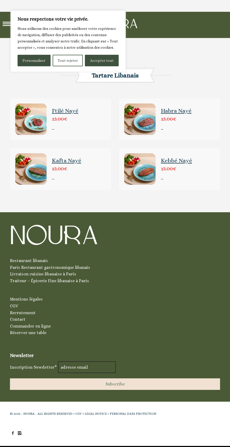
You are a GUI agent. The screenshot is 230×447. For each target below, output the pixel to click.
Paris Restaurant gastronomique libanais (50, 267)
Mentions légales (26, 299)
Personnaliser (34, 60)
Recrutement (23, 312)
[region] (68, 41)
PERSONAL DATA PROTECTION (133, 414)
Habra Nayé (176, 110)
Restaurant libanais (29, 260)
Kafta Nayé (66, 160)
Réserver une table (28, 332)
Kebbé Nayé (176, 160)
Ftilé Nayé (65, 110)
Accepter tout (102, 60)
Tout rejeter (68, 60)
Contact (17, 319)
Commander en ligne (30, 326)
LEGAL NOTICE (96, 414)
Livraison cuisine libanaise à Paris (43, 273)
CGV (14, 305)
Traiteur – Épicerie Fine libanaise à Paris (49, 280)
